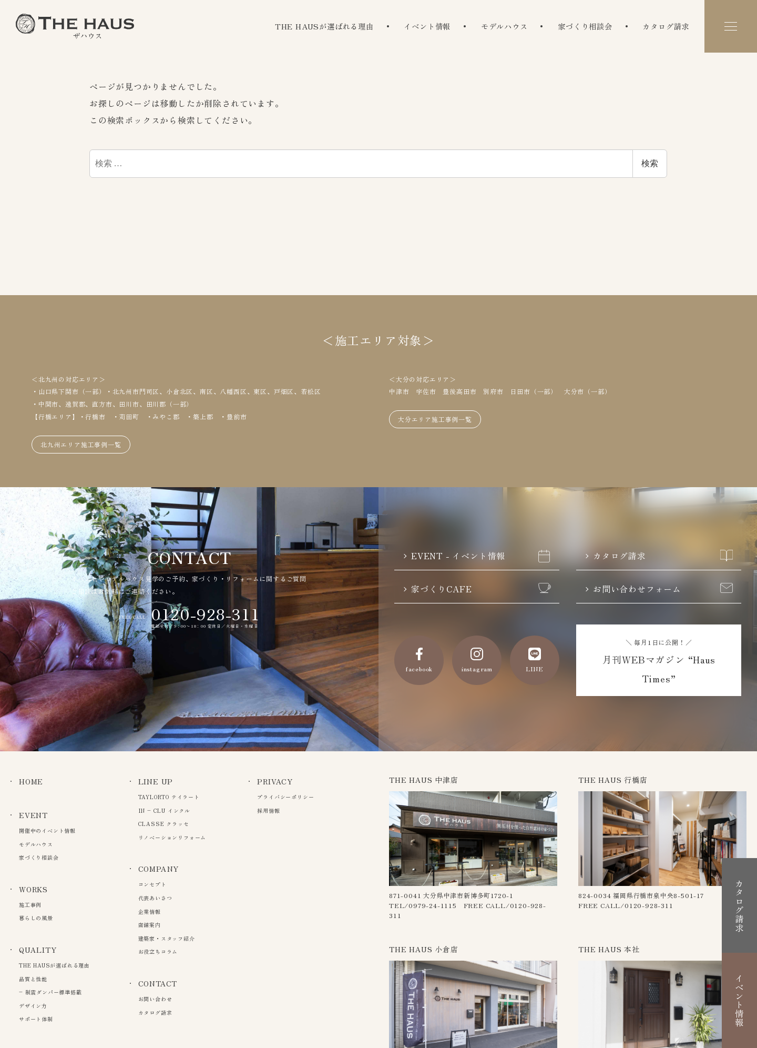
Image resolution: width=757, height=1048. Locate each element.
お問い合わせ (155, 999)
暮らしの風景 (36, 918)
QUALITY (38, 949)
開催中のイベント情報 (47, 830)
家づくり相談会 (585, 26)
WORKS (33, 889)
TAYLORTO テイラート (169, 797)
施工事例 (30, 905)
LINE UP (155, 781)
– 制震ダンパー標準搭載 (50, 992)
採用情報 (268, 810)
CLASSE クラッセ (163, 824)
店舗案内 (149, 925)
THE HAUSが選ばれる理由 (324, 26)
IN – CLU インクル (164, 810)
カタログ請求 (665, 26)
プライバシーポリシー (285, 797)
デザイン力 (33, 1006)
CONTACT (158, 983)
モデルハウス (504, 26)
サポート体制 (36, 1019)
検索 (649, 163)
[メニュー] (730, 26)
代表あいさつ (155, 898)
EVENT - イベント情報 (481, 556)
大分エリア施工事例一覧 (435, 419)
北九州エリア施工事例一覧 (80, 444)
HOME (31, 781)
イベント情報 (427, 26)
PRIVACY (275, 781)
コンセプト (152, 884)
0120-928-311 (205, 613)
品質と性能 (33, 979)
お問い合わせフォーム (663, 589)
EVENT (33, 815)
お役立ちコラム (158, 951)
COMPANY (158, 868)
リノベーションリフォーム (172, 837)
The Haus (75, 26)
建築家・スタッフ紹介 (166, 938)
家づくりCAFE (481, 589)
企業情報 (149, 911)
